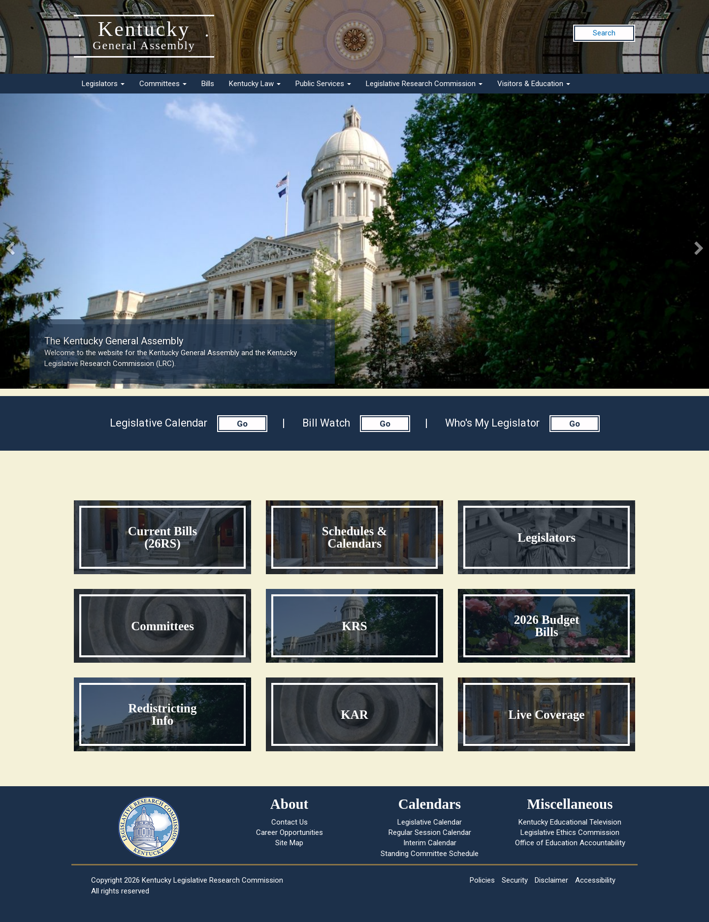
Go (242, 424)
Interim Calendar (429, 842)
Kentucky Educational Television (569, 822)
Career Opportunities (289, 832)
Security (515, 880)
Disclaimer (551, 880)
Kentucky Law (255, 83)
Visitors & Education (533, 83)
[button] (53, 241)
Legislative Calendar (429, 822)
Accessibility (595, 880)
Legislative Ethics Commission (569, 832)
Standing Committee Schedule (430, 853)
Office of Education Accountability (570, 842)
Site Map (289, 842)
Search (604, 33)
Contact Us (289, 822)
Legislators (103, 83)
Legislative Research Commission (424, 83)
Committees (163, 83)
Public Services (323, 83)
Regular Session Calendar (429, 832)
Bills (207, 83)
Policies (482, 880)
